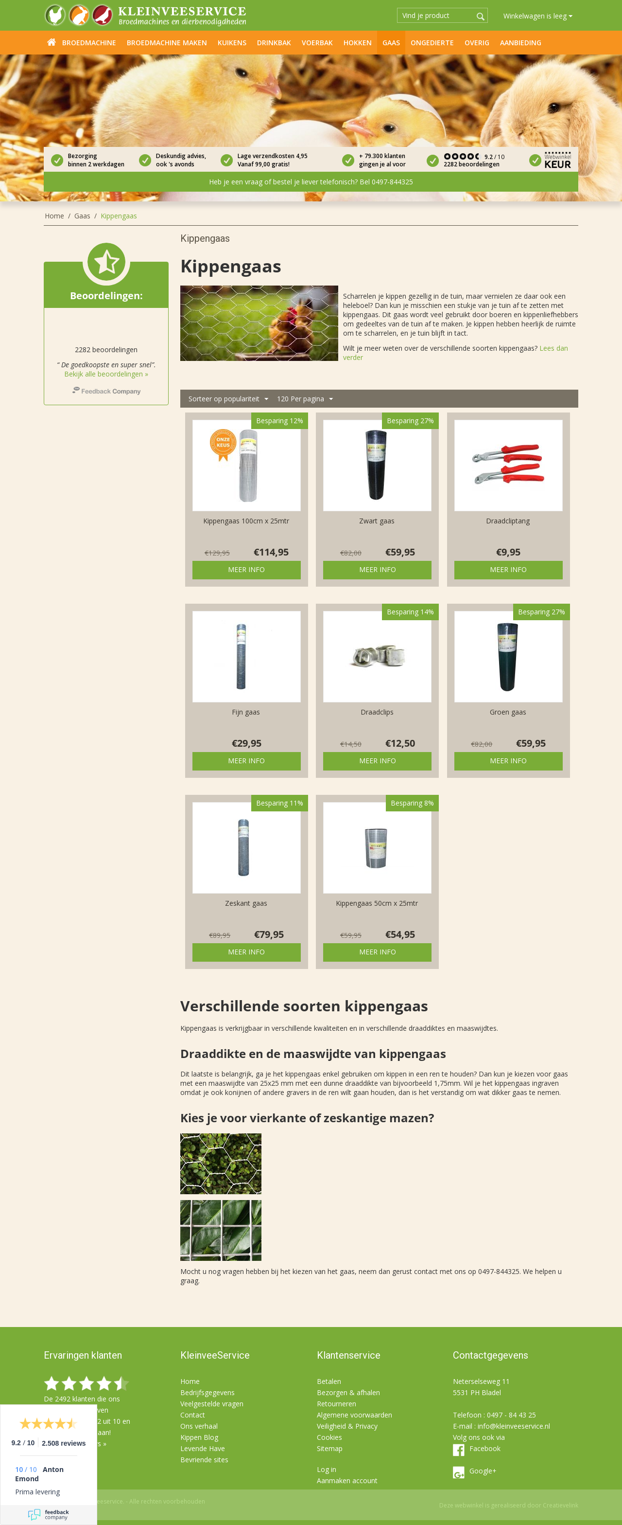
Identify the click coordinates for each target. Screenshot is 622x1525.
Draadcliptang (508, 520)
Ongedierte (432, 42)
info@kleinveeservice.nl (514, 1426)
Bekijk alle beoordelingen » (106, 373)
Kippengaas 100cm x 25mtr (246, 520)
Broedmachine (89, 42)
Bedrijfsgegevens (207, 1392)
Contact (192, 1414)
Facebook (485, 1448)
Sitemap (330, 1448)
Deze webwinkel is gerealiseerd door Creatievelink (508, 1505)
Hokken (358, 42)
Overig (477, 42)
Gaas (391, 42)
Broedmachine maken (167, 42)
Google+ (483, 1470)
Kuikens (232, 42)
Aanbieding (520, 42)
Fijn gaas (246, 712)
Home (51, 42)
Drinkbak (274, 42)
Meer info (246, 569)
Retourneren (336, 1403)
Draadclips (377, 712)
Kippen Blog (199, 1437)
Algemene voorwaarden (354, 1414)
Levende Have (202, 1448)
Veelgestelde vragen (211, 1403)
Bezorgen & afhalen (348, 1392)
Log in (326, 1469)
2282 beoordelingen (472, 164)
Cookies (329, 1437)
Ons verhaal (199, 1426)
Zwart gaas (377, 520)
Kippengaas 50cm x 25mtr (377, 903)
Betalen (329, 1381)
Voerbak (317, 42)
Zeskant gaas (246, 903)
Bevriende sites (204, 1459)
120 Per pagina (305, 399)
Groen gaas (508, 712)
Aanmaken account (347, 1480)
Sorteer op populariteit (228, 399)
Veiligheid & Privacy (347, 1426)
